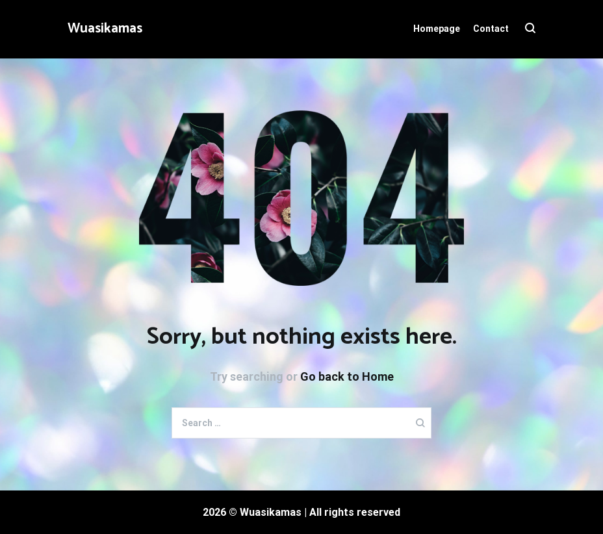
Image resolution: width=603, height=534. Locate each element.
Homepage (436, 28)
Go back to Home (347, 376)
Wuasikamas (105, 29)
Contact (491, 28)
